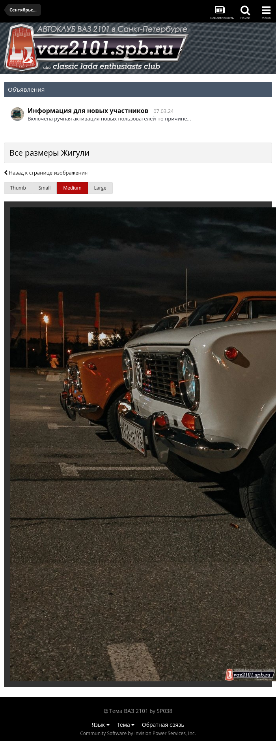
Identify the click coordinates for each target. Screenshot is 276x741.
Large (100, 187)
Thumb (18, 187)
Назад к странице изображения (46, 172)
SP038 (164, 711)
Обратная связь (163, 724)
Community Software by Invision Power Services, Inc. (138, 733)
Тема (125, 724)
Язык (101, 724)
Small (44, 187)
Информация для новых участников (88, 110)
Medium (72, 187)
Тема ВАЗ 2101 (128, 711)
